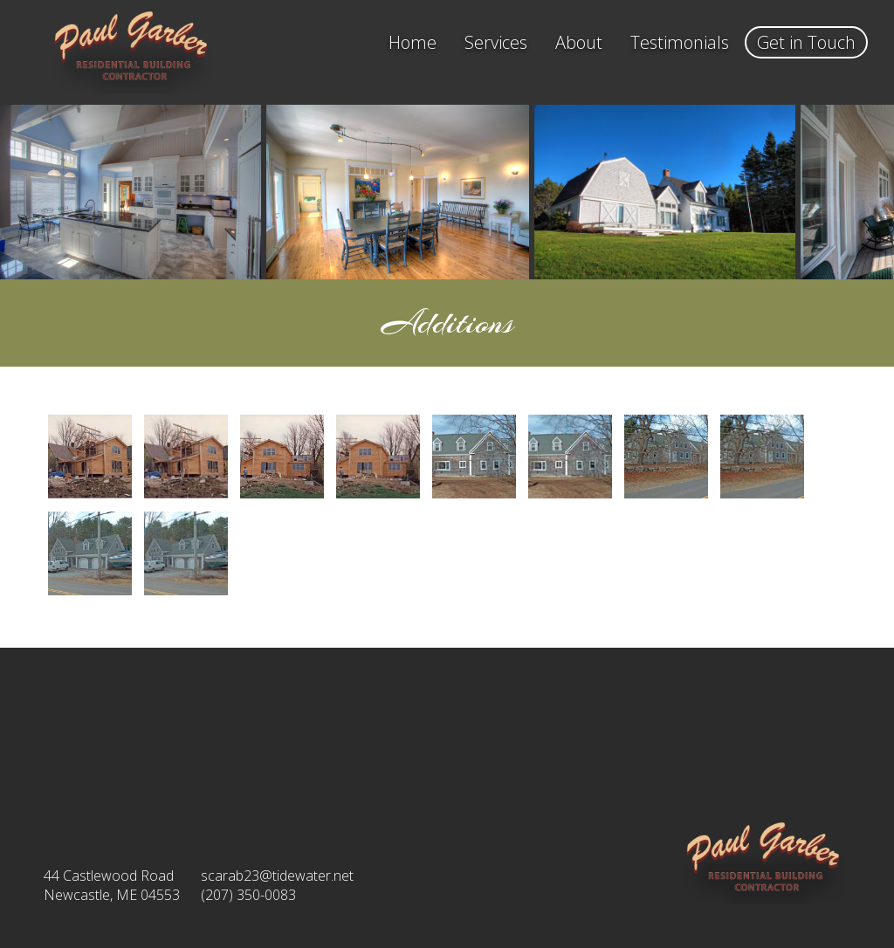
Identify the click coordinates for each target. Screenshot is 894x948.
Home (413, 42)
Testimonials (679, 42)
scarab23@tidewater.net (277, 875)
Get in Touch (806, 42)
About (578, 42)
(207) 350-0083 (248, 894)
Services (495, 42)
